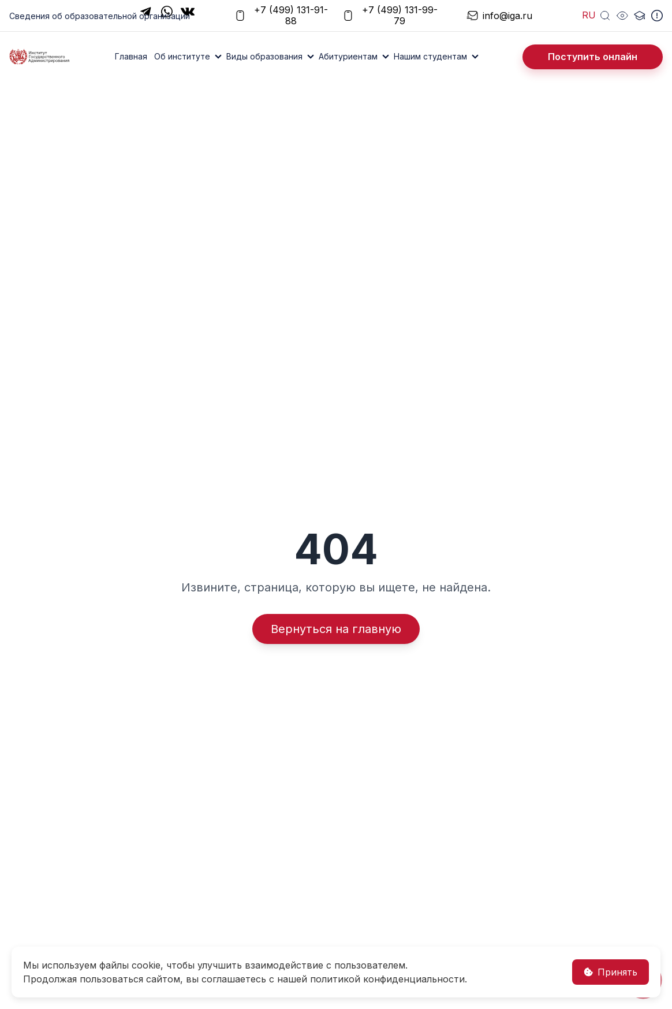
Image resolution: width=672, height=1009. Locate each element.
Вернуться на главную (336, 629)
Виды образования (264, 56)
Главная (131, 56)
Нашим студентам (430, 56)
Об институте (182, 56)
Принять (610, 972)
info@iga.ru (497, 16)
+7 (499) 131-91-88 (281, 16)
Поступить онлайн (592, 56)
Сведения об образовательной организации (99, 16)
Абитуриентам (348, 56)
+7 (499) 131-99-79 (390, 16)
